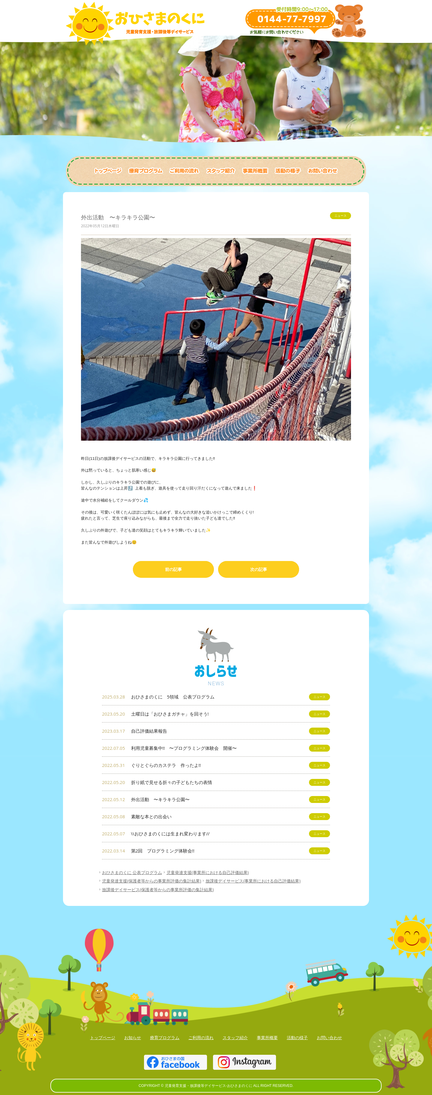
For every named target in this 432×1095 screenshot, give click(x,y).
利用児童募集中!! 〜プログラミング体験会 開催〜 (216, 748)
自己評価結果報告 (216, 731)
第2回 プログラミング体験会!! (216, 850)
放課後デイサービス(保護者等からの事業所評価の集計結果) (158, 889)
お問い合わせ (329, 1037)
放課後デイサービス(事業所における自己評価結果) (253, 881)
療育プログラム (164, 1037)
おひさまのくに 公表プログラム (132, 872)
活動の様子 (297, 1037)
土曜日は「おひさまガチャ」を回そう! (216, 713)
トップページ (102, 1037)
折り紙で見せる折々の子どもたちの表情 (216, 782)
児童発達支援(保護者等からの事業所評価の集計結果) (151, 881)
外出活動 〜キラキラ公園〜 (216, 799)
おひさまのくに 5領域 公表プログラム (216, 696)
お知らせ (132, 1037)
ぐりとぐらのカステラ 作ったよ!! (216, 765)
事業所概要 (267, 1037)
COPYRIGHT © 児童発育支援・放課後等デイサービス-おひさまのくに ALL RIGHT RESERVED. (216, 1086)
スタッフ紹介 (235, 1037)
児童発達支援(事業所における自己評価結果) (207, 872)
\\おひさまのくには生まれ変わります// (216, 833)
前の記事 (173, 569)
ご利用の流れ (201, 1037)
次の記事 (258, 569)
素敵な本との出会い (216, 816)
